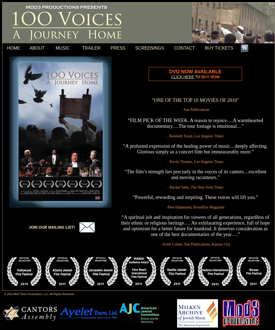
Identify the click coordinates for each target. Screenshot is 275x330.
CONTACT (184, 48)
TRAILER (91, 48)
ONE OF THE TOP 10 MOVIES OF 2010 (195, 100)
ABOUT (36, 48)
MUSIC (63, 48)
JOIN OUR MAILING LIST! (52, 227)
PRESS (117, 48)
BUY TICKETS (219, 48)
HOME (13, 48)
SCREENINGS (149, 48)
